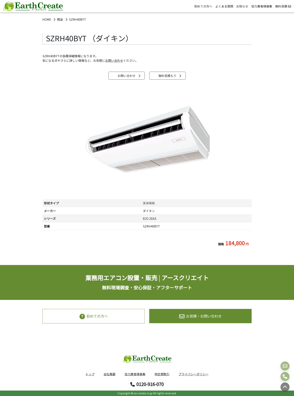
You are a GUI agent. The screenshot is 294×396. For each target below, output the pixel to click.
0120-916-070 (147, 384)
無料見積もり (169, 75)
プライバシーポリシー (193, 374)
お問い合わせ (114, 60)
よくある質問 (224, 6)
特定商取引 (162, 374)
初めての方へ (203, 6)
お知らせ (242, 6)
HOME (47, 19)
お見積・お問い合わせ (200, 316)
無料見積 (283, 6)
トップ (90, 374)
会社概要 (110, 374)
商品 (60, 19)
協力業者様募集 (261, 6)
